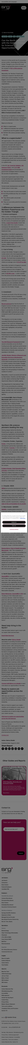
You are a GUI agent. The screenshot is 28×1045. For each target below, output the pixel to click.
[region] (14, 522)
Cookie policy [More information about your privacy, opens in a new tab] (22, 518)
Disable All (14, 522)
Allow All (14, 525)
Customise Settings (14, 529)
